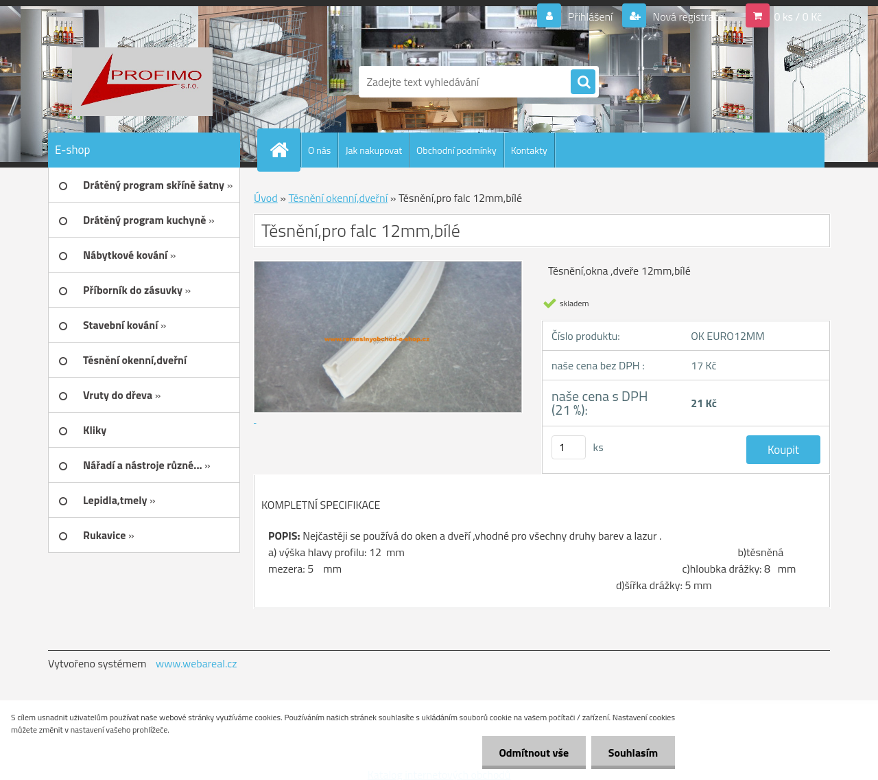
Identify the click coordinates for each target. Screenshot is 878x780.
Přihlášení (590, 16)
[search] (583, 82)
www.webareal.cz (196, 663)
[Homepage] (284, 150)
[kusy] (568, 447)
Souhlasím (633, 752)
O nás (319, 150)
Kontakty (529, 150)
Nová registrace (687, 16)
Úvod (266, 198)
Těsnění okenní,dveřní (338, 198)
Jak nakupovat (373, 150)
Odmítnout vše (534, 752)
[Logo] (142, 81)
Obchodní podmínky (456, 150)
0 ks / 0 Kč (798, 16)
